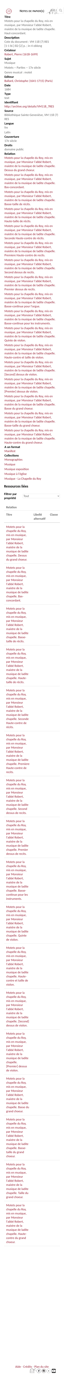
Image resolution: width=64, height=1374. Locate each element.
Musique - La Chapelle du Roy (22, 479)
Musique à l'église (15, 474)
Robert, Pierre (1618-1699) (21, 54)
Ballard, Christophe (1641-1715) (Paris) (28, 81)
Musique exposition (16, 469)
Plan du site (41, 1367)
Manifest (9, 451)
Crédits (27, 1367)
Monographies (13, 459)
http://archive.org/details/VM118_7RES (29, 106)
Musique (9, 464)
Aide (18, 1367)
